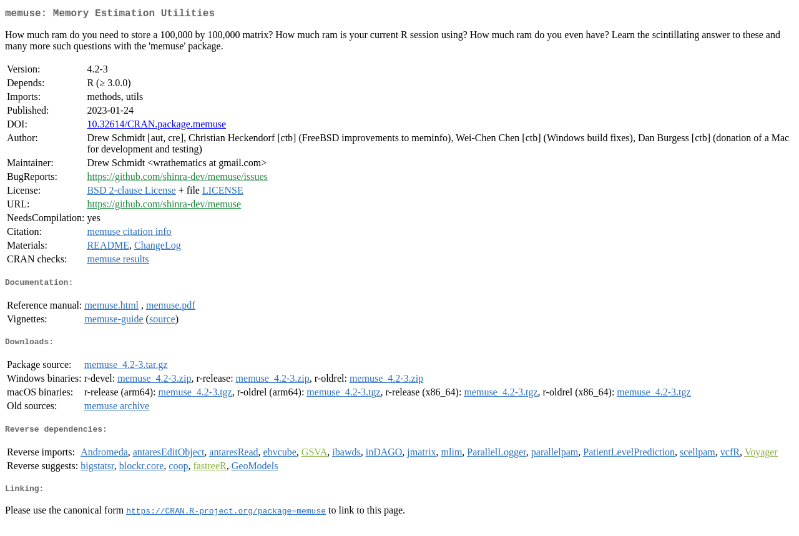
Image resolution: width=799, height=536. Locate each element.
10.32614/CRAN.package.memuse (156, 126)
